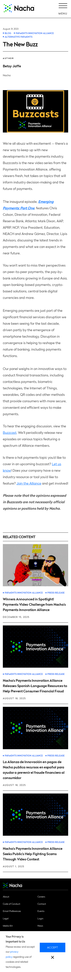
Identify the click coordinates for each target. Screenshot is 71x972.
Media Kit (8, 925)
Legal (6, 918)
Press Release (56, 592)
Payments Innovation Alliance (35, 33)
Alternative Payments (18, 36)
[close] (52, 958)
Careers (41, 896)
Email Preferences (12, 910)
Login (40, 918)
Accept (52, 947)
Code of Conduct (11, 903)
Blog (8, 33)
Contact (41, 903)
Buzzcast (9, 432)
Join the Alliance (28, 483)
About (6, 896)
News (40, 925)
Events (40, 910)
